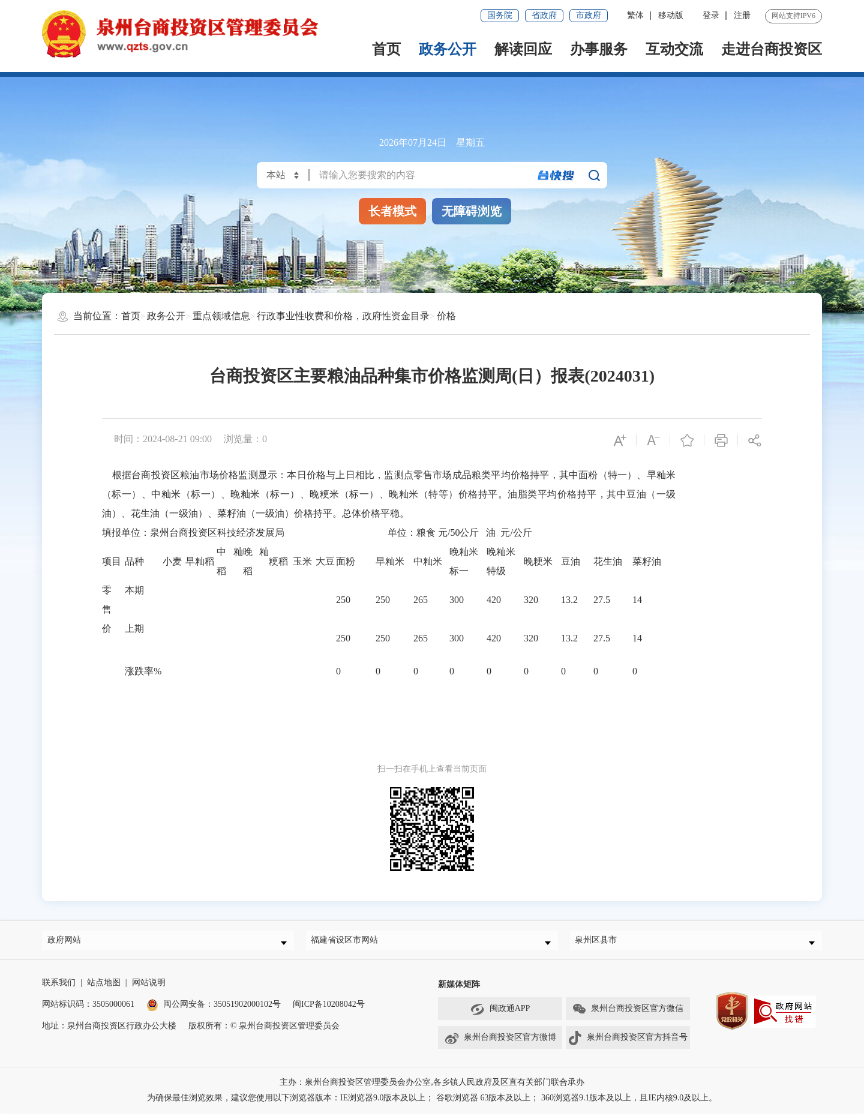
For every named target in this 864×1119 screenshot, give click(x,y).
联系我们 (59, 988)
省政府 (544, 15)
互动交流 (674, 49)
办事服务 (599, 49)
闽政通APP (500, 1015)
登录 (711, 15)
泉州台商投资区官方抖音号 (628, 1044)
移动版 (670, 15)
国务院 (499, 15)
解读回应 (523, 49)
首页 (386, 49)
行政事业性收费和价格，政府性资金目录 (343, 316)
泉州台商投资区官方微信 (627, 1015)
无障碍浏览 (472, 211)
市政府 (588, 15)
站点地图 (104, 988)
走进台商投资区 (771, 49)
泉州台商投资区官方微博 (500, 1044)
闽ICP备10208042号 (329, 1010)
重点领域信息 (221, 316)
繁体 (635, 15)
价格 (446, 316)
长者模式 (392, 211)
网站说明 (149, 988)
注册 (742, 15)
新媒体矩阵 (459, 990)
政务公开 (447, 49)
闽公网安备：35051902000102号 (213, 1010)
